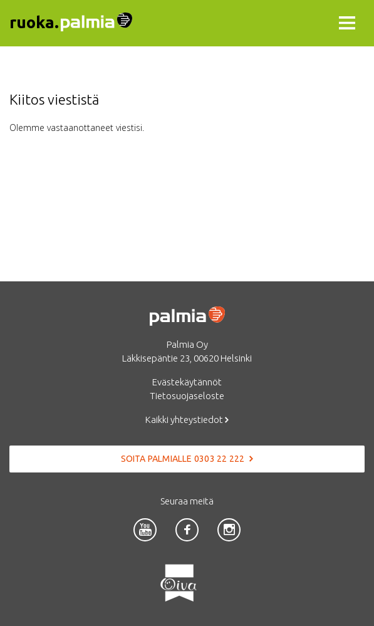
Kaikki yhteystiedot (187, 419)
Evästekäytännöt (187, 382)
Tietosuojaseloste (187, 395)
